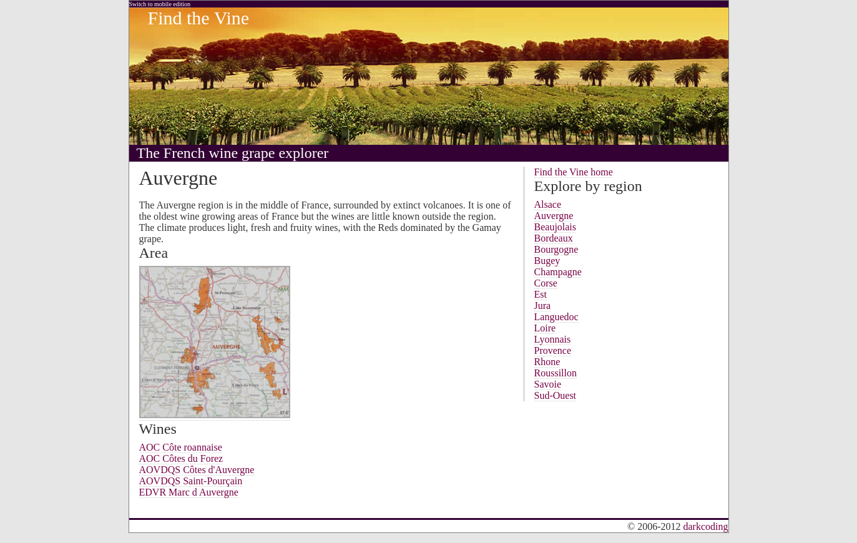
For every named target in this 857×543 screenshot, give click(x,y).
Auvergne (554, 215)
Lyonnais (552, 339)
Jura (542, 305)
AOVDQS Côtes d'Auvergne (197, 469)
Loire (545, 328)
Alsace (548, 204)
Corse (545, 283)
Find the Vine (199, 17)
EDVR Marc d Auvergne (188, 492)
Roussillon (555, 373)
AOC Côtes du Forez (181, 458)
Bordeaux (553, 238)
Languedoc (556, 316)
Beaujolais (555, 227)
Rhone (547, 361)
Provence (553, 350)
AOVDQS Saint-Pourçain (191, 481)
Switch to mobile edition (160, 4)
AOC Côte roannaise (180, 447)
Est (540, 294)
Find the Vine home (573, 172)
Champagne (558, 272)
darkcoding (705, 526)
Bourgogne (556, 249)
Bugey (547, 260)
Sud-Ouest (555, 395)
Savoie (548, 384)
